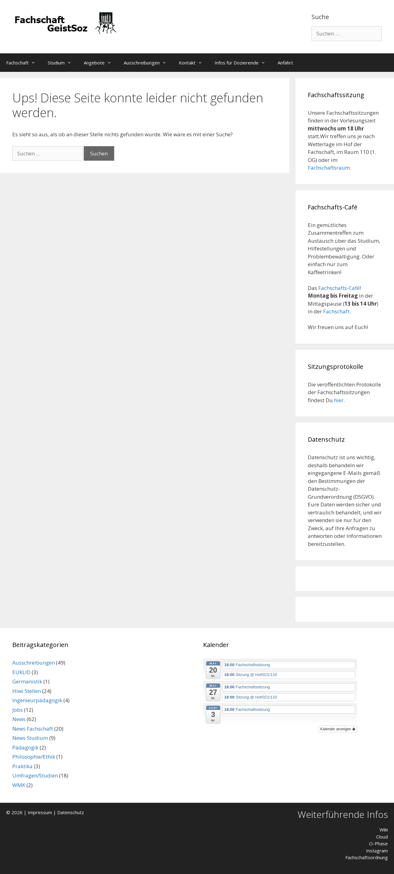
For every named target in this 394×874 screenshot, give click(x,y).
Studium (63, 62)
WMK (18, 785)
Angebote (101, 62)
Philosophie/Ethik (33, 756)
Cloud (382, 837)
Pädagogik (25, 747)
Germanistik (27, 681)
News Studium (30, 737)
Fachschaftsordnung (366, 857)
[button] (35, 62)
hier (339, 400)
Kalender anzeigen (337, 729)
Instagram (377, 850)
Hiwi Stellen (26, 691)
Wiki (384, 830)
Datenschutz (70, 812)
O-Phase (378, 843)
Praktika (22, 766)
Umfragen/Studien (35, 775)
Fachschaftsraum (329, 167)
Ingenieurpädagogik (37, 700)
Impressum (40, 812)
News (19, 719)
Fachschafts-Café (339, 287)
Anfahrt (285, 63)
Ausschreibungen (148, 62)
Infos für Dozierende (243, 62)
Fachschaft (24, 62)
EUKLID (21, 672)
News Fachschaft (32, 728)
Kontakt (193, 62)
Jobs (17, 709)
